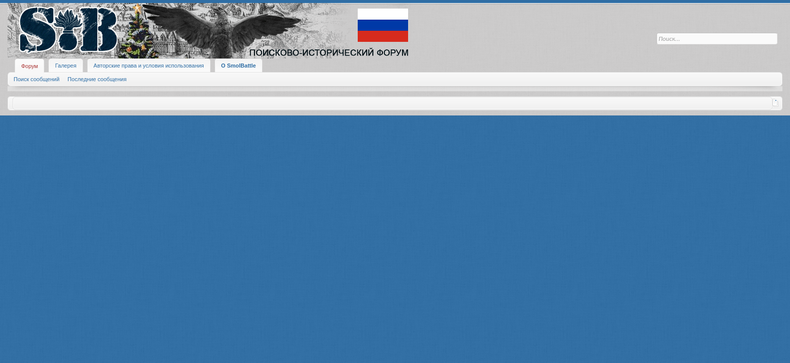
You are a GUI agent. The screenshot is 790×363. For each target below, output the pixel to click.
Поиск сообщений (36, 79)
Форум (29, 66)
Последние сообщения (97, 79)
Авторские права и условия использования (149, 66)
